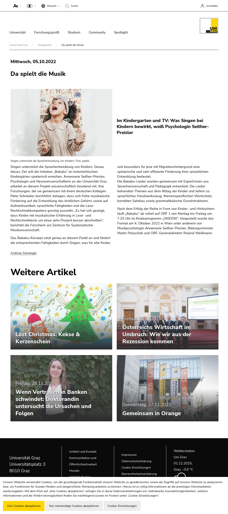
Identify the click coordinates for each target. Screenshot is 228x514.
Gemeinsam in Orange (151, 413)
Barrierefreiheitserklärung (139, 474)
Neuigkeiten (45, 45)
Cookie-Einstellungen (136, 468)
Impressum (129, 455)
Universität (17, 32)
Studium (74, 32)
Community (97, 32)
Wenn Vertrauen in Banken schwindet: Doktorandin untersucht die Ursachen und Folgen (53, 402)
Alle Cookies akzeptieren (24, 506)
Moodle (74, 471)
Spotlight (121, 32)
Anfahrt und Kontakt (83, 452)
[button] (16, 5)
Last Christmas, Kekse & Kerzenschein (48, 338)
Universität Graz (19, 45)
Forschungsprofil (46, 32)
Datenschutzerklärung (136, 461)
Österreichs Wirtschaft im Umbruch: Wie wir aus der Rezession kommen (156, 334)
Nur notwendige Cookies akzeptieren (74, 506)
